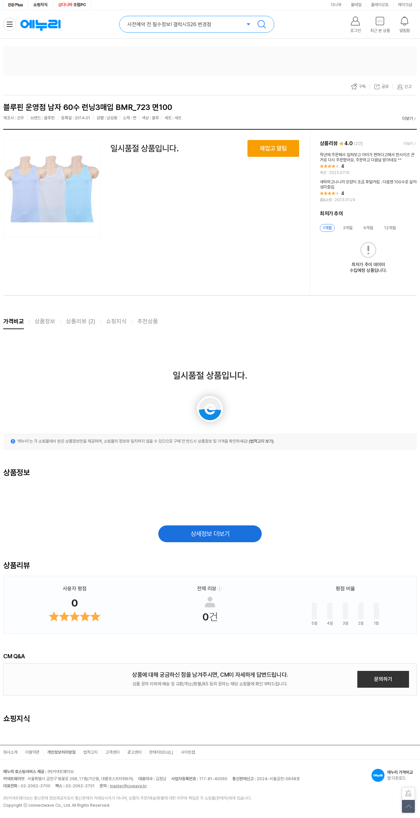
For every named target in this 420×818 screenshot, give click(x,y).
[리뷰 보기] (368, 164)
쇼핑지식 (40, 4)
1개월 (327, 227)
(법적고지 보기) (261, 441)
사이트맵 (188, 752)
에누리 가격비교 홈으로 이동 (40, 24)
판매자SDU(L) (161, 752)
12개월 (390, 227)
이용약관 (32, 752)
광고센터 (134, 752)
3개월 (347, 227)
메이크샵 (405, 4)
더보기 (407, 118)
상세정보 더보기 (210, 534)
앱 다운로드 (394, 775)
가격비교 (13, 321)
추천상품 (147, 321)
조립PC (72, 4)
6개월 (368, 227)
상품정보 (45, 321)
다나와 (336, 4)
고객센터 (112, 752)
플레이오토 (380, 4)
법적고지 (90, 752)
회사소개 (10, 752)
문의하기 (383, 679)
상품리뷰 (80, 321)
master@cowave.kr (128, 785)
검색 (262, 24)
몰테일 (356, 4)
